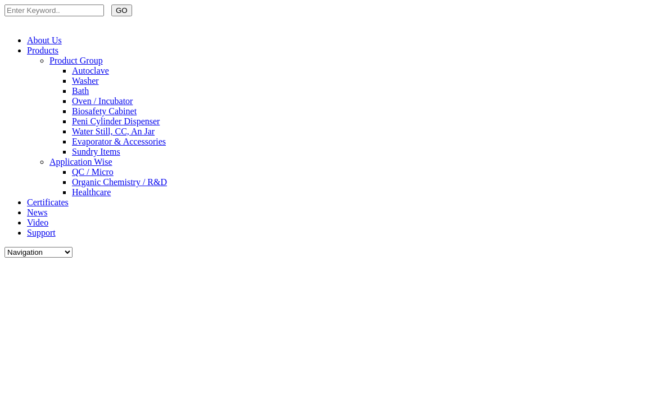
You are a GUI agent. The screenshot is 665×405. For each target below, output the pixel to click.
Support (41, 232)
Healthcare (91, 192)
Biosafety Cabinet (104, 111)
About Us (44, 40)
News (37, 212)
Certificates (48, 202)
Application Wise (80, 161)
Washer (85, 81)
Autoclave (90, 70)
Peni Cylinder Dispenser (116, 121)
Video (37, 222)
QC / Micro (93, 172)
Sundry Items (96, 151)
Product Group (76, 60)
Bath (80, 91)
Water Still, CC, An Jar (113, 131)
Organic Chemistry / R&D (119, 182)
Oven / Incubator (102, 101)
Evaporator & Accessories (119, 141)
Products (42, 50)
